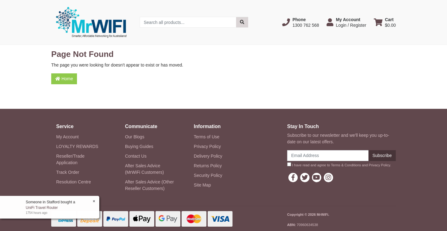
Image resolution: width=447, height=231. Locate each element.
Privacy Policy (207, 146)
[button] (300, 22)
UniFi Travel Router (41, 208)
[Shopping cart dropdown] (385, 22)
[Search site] (242, 22)
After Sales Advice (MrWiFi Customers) (144, 169)
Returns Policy (208, 165)
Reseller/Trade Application (70, 159)
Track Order (67, 172)
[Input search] (188, 22)
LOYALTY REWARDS (77, 146)
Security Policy (208, 175)
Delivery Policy (208, 156)
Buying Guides (139, 146)
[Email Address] (328, 155)
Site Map (202, 184)
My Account (67, 136)
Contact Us (136, 156)
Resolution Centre (73, 181)
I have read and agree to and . (339, 164)
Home (64, 78)
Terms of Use (206, 136)
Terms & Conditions (346, 165)
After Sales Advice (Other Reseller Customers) (149, 185)
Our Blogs (134, 136)
